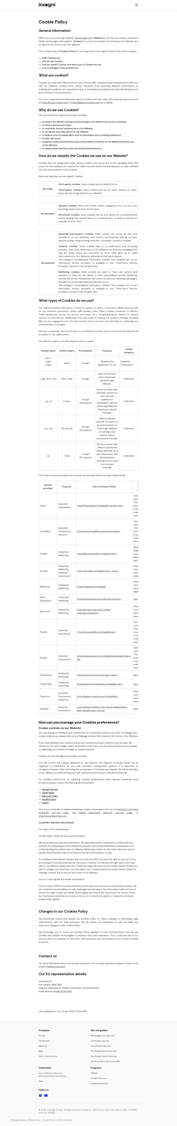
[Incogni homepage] (47, 5)
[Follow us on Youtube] (46, 1095)
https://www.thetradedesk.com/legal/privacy (99, 684)
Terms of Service (64, 1120)
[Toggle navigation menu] (136, 5)
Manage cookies (18, 1120)
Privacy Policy (34, 1120)
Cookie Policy (49, 1120)
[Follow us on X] (40, 1095)
